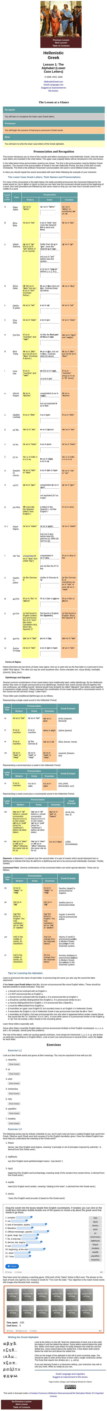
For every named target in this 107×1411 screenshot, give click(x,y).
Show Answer (14, 1064)
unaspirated (28, 556)
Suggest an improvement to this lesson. (70, 1377)
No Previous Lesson (21, 1401)
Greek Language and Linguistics (70, 1374)
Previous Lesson (61, 40)
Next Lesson (61, 43)
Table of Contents (61, 46)
